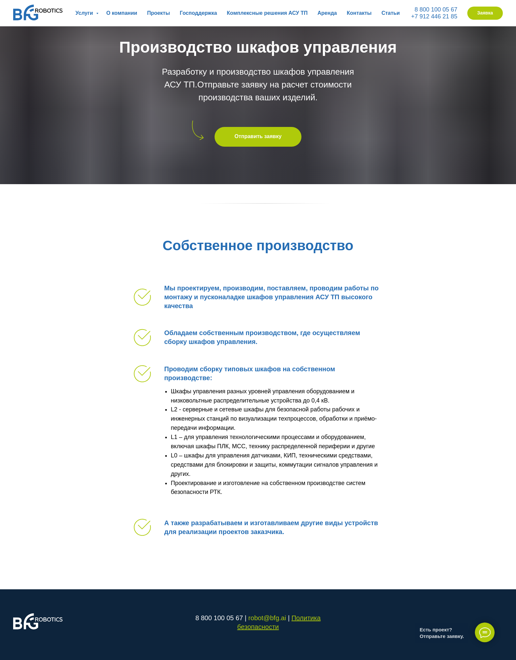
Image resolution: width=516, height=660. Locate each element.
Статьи (390, 13)
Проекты (158, 13)
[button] (485, 13)
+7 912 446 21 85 (434, 16)
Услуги (84, 13)
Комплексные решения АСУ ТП (267, 13)
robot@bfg (263, 618)
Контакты (359, 13)
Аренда (327, 13)
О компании (121, 13)
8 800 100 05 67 (436, 9)
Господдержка (198, 13)
